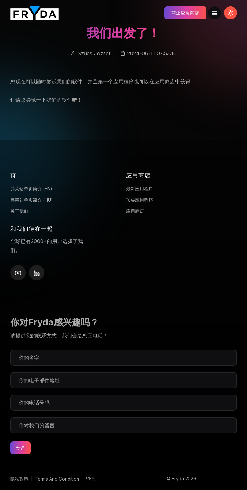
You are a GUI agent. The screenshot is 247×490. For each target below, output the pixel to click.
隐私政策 (19, 479)
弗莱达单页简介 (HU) (31, 200)
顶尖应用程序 (139, 200)
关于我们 (19, 211)
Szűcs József (94, 53)
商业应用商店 (185, 12)
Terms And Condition (57, 479)
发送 (20, 448)
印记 (90, 479)
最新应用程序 (139, 188)
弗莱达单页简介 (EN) (31, 188)
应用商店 (135, 211)
